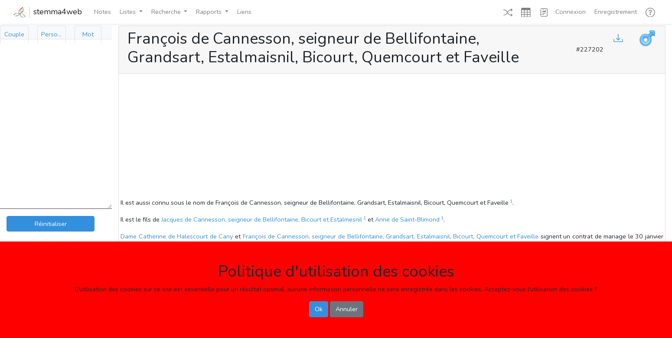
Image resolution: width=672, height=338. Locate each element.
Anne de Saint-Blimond (407, 219)
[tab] (14, 34)
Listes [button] (128, 11)
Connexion (570, 11)
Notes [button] (102, 11)
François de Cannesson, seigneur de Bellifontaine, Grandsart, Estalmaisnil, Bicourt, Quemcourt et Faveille (391, 236)
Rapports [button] (209, 11)
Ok (319, 309)
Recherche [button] (167, 11)
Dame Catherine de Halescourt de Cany (177, 236)
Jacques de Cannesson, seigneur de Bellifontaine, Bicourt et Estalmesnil (261, 219)
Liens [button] (244, 11)
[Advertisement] (392, 137)
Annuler (347, 309)
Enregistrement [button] (615, 11)
